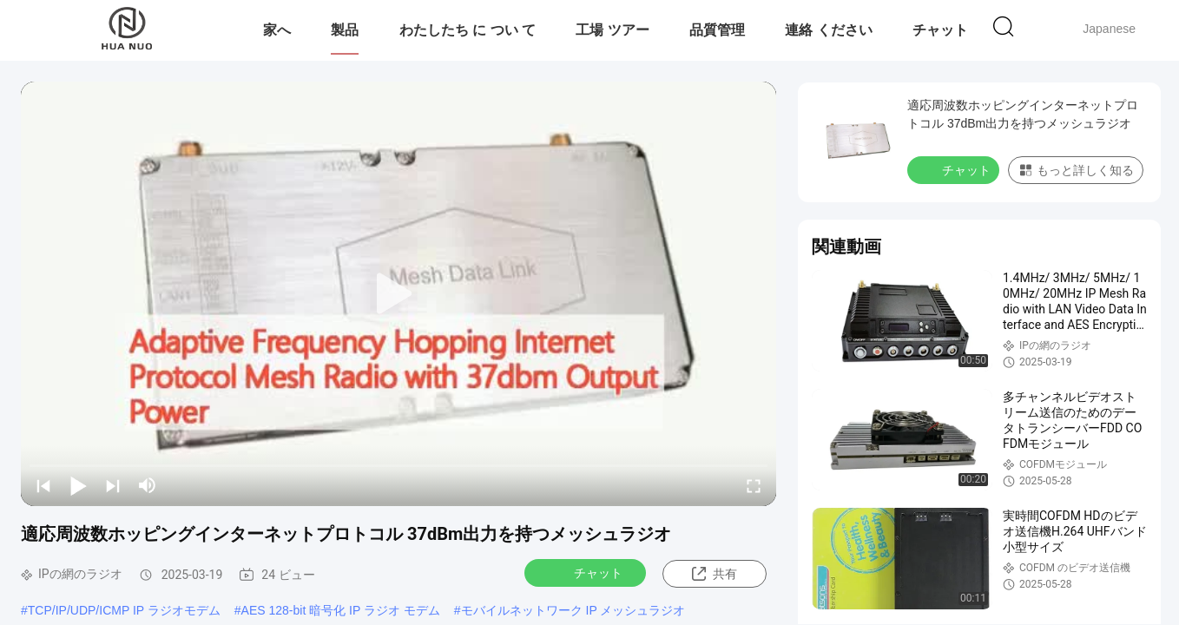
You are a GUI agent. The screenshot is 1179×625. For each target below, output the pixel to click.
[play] (398, 294)
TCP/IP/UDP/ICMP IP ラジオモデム (124, 610)
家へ (277, 30)
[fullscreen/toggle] (753, 485)
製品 (345, 30)
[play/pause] (78, 485)
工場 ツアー (612, 30)
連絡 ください (828, 30)
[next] (113, 485)
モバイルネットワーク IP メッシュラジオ (573, 610)
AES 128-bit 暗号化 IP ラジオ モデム (340, 610)
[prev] (43, 485)
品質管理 (717, 30)
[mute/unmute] (147, 485)
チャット (940, 30)
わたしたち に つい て (467, 30)
